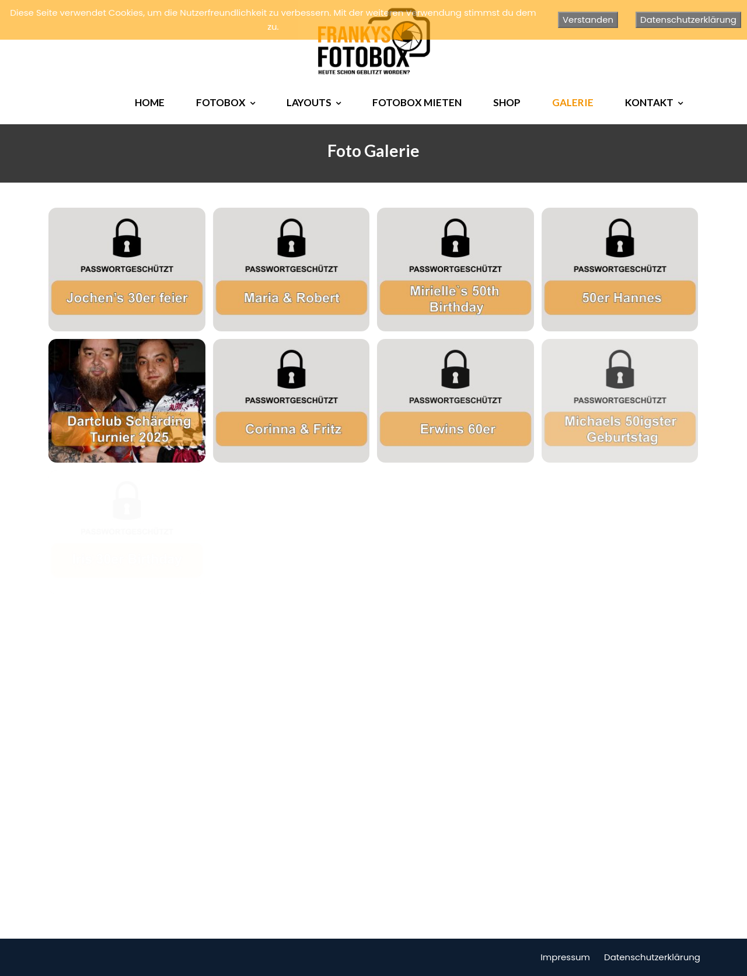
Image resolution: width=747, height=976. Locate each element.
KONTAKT (649, 102)
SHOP (507, 102)
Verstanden (588, 19)
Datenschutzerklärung (652, 957)
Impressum (565, 957)
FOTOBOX (221, 102)
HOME (150, 102)
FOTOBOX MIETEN (417, 102)
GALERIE (573, 102)
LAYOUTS (309, 102)
